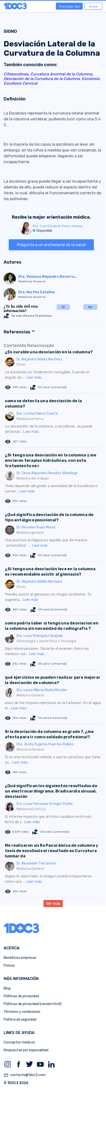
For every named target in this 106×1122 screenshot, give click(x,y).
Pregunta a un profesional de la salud (51, 244)
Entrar (93, 6)
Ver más (53, 903)
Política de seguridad (20, 1019)
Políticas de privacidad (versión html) (33, 1004)
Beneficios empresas (20, 958)
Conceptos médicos (19, 1042)
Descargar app (69, 6)
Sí (63, 307)
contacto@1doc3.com (24, 1075)
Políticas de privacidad (21, 996)
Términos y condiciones (22, 1012)
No (90, 307)
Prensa (9, 965)
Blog (7, 988)
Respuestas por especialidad (26, 1050)
